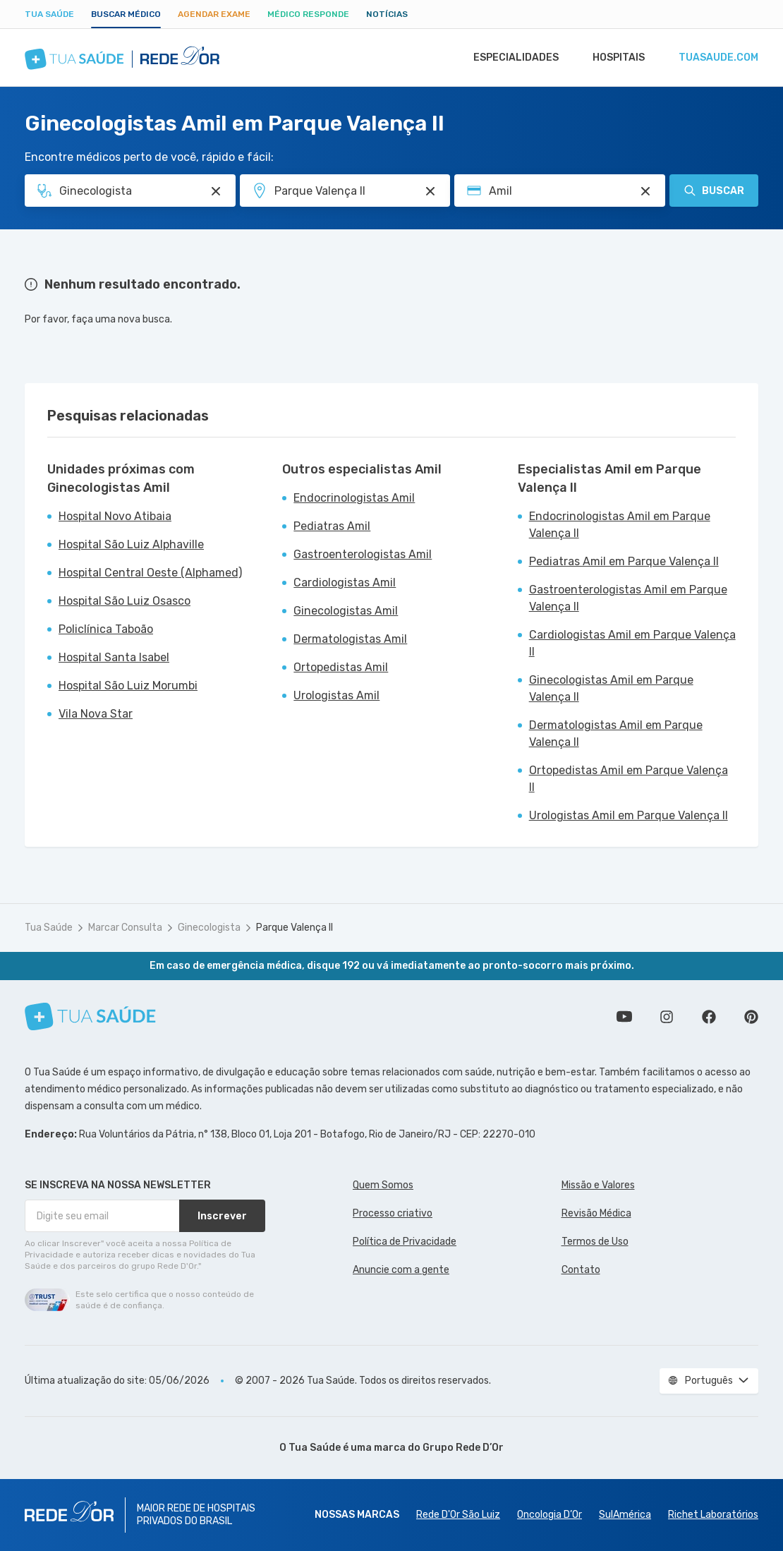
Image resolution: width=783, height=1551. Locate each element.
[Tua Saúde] (90, 1016)
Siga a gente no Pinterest (751, 1017)
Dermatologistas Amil (350, 639)
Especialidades (509, 58)
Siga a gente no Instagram (667, 1017)
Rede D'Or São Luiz (458, 1515)
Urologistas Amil (336, 695)
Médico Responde (308, 14)
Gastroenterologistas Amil (362, 554)
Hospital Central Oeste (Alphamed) (150, 572)
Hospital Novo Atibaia (115, 516)
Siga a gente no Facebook (709, 1017)
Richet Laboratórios (713, 1515)
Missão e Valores (598, 1185)
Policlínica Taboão (106, 629)
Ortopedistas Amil (340, 667)
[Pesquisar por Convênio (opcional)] (645, 191)
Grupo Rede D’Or (463, 1448)
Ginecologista (209, 928)
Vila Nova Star (96, 713)
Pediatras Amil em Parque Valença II (624, 561)
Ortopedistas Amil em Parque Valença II (628, 779)
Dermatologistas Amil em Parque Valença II (616, 733)
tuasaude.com (717, 58)
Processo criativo (392, 1213)
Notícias (387, 14)
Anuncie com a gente (401, 1270)
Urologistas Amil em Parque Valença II (628, 815)
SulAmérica (625, 1515)
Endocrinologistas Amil (354, 498)
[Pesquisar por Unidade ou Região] (430, 191)
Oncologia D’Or (549, 1515)
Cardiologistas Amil (344, 582)
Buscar (714, 190)
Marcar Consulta (125, 928)
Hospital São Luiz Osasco (124, 601)
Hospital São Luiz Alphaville (131, 544)
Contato (581, 1270)
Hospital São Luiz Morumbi (128, 685)
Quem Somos (383, 1185)
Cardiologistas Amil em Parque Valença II (632, 643)
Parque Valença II (294, 928)
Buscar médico (126, 14)
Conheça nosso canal (624, 1017)
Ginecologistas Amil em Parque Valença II (611, 688)
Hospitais (615, 58)
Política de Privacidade (404, 1242)
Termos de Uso (595, 1242)
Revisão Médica (596, 1213)
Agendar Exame (214, 14)
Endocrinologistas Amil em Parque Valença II (619, 524)
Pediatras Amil (331, 526)
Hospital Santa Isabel (114, 657)
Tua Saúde (49, 14)
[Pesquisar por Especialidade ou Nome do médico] (215, 191)
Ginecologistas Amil (345, 610)
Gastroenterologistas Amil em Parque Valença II (628, 598)
